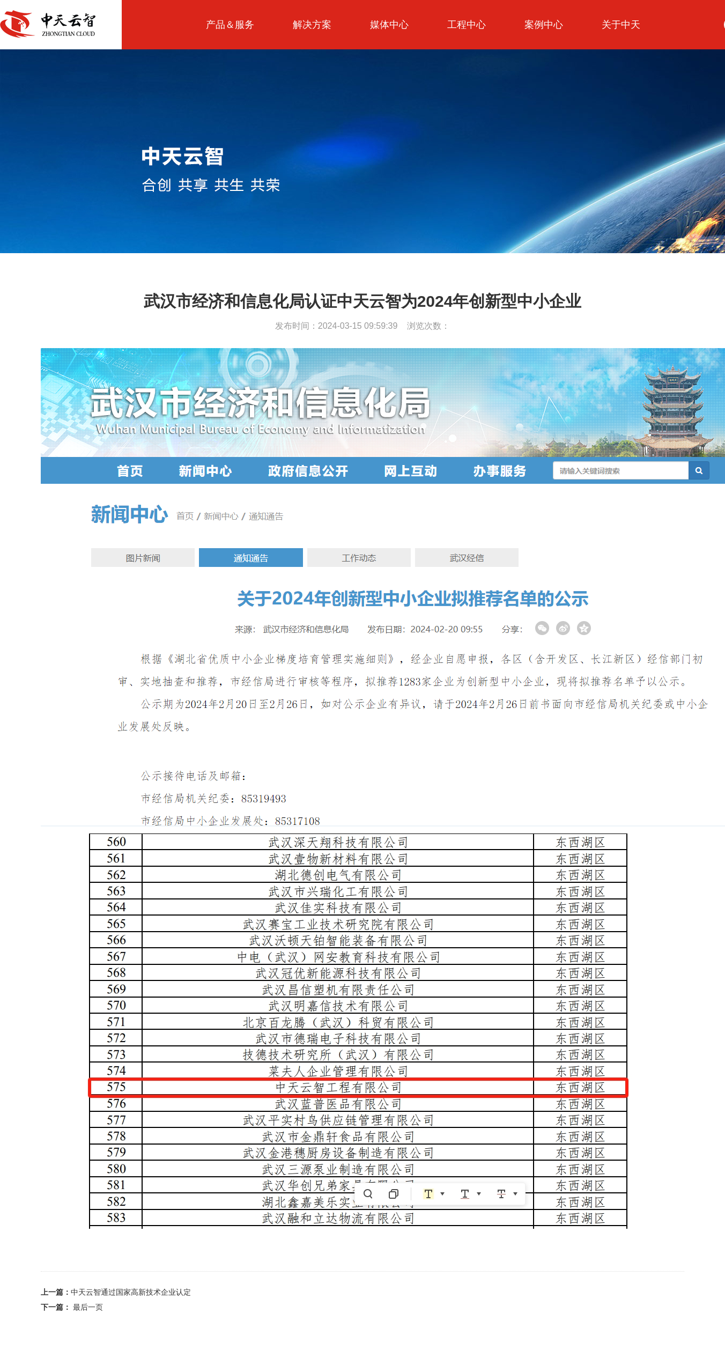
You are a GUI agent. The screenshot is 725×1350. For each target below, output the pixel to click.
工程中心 (466, 24)
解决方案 (312, 24)
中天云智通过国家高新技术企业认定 (116, 1292)
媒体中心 (389, 24)
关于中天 (621, 24)
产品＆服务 (230, 24)
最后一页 (72, 1307)
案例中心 (543, 24)
